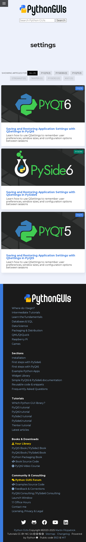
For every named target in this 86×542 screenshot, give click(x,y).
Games (16, 343)
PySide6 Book (37, 452)
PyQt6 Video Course (26, 466)
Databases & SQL (22, 321)
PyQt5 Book (19, 448)
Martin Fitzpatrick (65, 530)
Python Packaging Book (27, 457)
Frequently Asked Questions (30, 389)
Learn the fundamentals (27, 317)
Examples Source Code (28, 484)
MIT (64, 537)
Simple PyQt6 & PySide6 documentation (37, 380)
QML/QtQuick (20, 334)
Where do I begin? (23, 308)
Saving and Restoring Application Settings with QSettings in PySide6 (40, 193)
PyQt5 (79, 215)
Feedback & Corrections (28, 488)
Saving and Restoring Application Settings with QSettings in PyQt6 (40, 130)
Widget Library (21, 375)
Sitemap (50, 534)
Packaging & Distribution (27, 330)
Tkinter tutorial (21, 425)
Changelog (63, 534)
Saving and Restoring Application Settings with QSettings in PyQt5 (40, 257)
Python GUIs (21, 530)
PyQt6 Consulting (23, 493)
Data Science (20, 326)
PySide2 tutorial (22, 416)
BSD (56, 537)
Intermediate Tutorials (26, 312)
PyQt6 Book (19, 452)
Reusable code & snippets (28, 384)
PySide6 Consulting (48, 493)
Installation (19, 357)
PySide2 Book (37, 448)
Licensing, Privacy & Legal (27, 511)
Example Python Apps (26, 371)
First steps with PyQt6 (25, 366)
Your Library (21, 443)
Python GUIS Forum (26, 480)
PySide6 (78, 152)
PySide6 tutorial (22, 420)
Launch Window (22, 497)
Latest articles (20, 429)
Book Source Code (25, 461)
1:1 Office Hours (21, 502)
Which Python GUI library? (28, 403)
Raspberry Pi (20, 339)
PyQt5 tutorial (21, 407)
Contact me (19, 506)
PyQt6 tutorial (21, 411)
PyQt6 (79, 88)
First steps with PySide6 (26, 362)
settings (43, 45)
